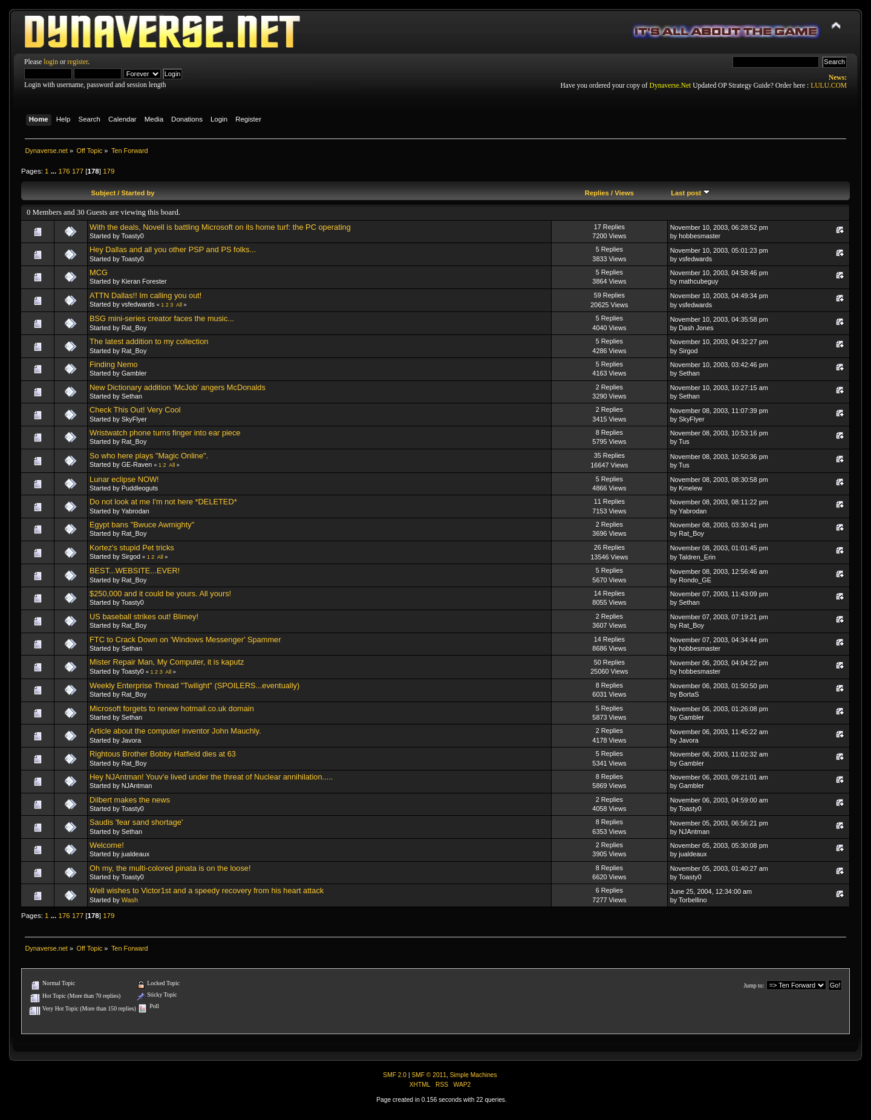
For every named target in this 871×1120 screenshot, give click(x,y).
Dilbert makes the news (130, 799)
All (179, 305)
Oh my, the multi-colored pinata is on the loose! (170, 868)
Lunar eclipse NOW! (124, 479)
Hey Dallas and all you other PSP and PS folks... (173, 249)
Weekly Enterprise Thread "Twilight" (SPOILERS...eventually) (194, 685)
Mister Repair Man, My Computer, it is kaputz (167, 661)
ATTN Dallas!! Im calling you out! (145, 295)
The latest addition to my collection (149, 341)
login (51, 61)
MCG (99, 272)
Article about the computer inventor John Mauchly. (175, 730)
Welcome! (107, 845)
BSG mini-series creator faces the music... (162, 318)
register (77, 61)
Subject (103, 193)
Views (624, 193)
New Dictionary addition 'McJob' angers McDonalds (178, 387)
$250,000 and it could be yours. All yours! (160, 593)
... (55, 171)
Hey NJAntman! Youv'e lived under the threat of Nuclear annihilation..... (211, 776)
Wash (130, 899)
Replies (597, 193)
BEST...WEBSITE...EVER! (135, 570)
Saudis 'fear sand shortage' (136, 822)
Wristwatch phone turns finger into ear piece (165, 432)
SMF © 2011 (428, 1075)
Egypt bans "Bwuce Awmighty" (142, 524)
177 (77, 171)
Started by (138, 193)
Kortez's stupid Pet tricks (132, 547)
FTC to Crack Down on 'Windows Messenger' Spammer (185, 639)
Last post (690, 193)
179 (108, 171)
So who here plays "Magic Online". (149, 455)
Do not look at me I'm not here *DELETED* (163, 501)
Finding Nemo (114, 364)
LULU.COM (829, 85)
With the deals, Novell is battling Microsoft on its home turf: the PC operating (220, 227)
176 (64, 171)
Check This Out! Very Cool (135, 409)
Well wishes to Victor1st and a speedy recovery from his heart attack (207, 890)
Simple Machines (473, 1075)
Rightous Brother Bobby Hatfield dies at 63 (163, 753)
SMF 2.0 (394, 1075)
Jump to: (753, 985)
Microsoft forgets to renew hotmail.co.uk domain (172, 708)
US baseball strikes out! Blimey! (144, 616)
